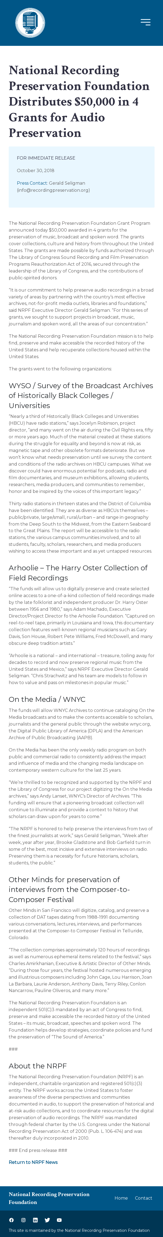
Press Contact (32, 183)
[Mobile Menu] (144, 22)
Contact (143, 1198)
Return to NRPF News (33, 1162)
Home (121, 1198)
